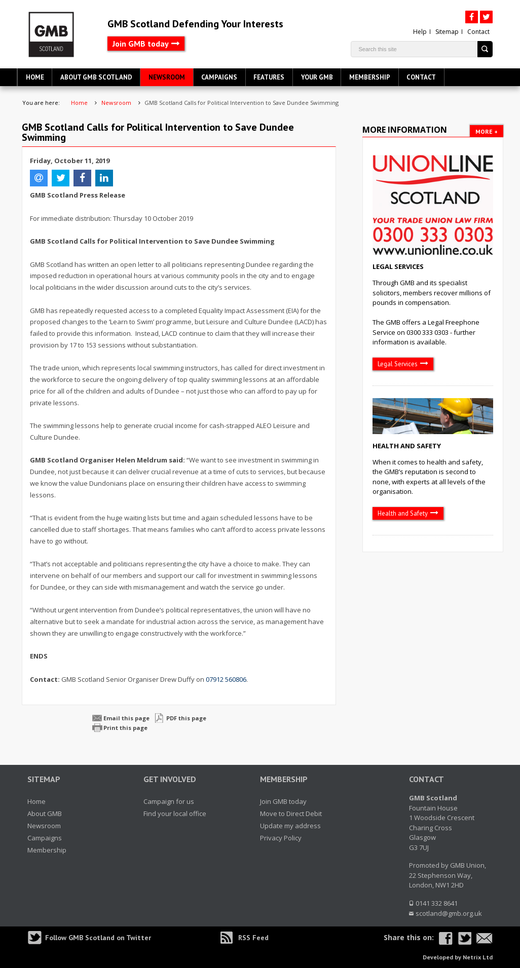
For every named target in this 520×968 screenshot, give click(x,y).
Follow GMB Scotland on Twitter (98, 937)
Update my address (290, 825)
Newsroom (166, 77)
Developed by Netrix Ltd (458, 957)
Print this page (125, 727)
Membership (369, 77)
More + (486, 131)
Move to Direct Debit (291, 813)
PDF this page (186, 718)
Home (35, 77)
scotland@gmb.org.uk (449, 913)
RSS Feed (253, 937)
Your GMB (317, 77)
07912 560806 (226, 679)
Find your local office (174, 813)
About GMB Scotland (96, 77)
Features (268, 77)
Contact (478, 31)
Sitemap (447, 31)
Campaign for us (168, 801)
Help (420, 31)
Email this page (126, 718)
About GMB (44, 813)
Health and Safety (407, 445)
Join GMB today (141, 43)
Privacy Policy (281, 837)
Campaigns (219, 77)
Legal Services (398, 266)
